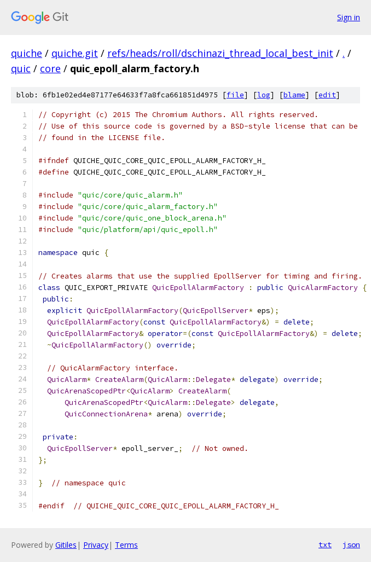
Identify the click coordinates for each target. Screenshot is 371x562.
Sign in (348, 17)
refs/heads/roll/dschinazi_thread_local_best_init (220, 53)
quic (21, 68)
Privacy (95, 545)
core (50, 68)
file (235, 95)
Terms (126, 545)
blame (294, 95)
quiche (26, 53)
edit (327, 95)
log (263, 95)
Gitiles (66, 545)
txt (325, 544)
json (351, 544)
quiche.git (74, 53)
